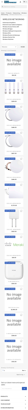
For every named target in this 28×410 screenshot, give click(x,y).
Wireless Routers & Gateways (11, 35)
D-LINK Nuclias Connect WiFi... (14, 333)
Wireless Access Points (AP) (11, 27)
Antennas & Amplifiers (9, 22)
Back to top (21, 375)
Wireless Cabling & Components (12, 31)
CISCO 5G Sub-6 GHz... (14, 307)
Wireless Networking (13, 19)
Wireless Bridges (8, 29)
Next (24, 370)
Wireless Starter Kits (9, 37)
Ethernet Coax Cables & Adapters (12, 24)
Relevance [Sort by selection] (9, 47)
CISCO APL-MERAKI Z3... (14, 73)
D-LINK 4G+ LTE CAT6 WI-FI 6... (14, 359)
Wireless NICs (7, 33)
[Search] (14, 6)
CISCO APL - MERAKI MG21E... (14, 229)
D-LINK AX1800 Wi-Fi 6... (14, 281)
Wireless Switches (8, 39)
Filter (23, 47)
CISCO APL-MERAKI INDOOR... (14, 99)
